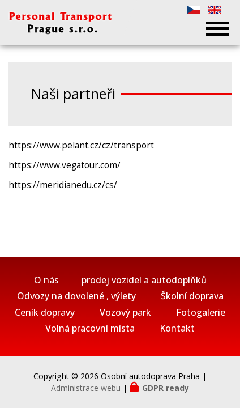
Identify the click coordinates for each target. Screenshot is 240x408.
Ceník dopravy (45, 312)
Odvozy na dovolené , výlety (76, 296)
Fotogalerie (200, 312)
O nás (46, 280)
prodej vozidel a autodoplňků (144, 280)
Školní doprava (192, 296)
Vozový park (125, 312)
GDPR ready (165, 387)
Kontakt (177, 328)
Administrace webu (86, 387)
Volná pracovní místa (90, 328)
